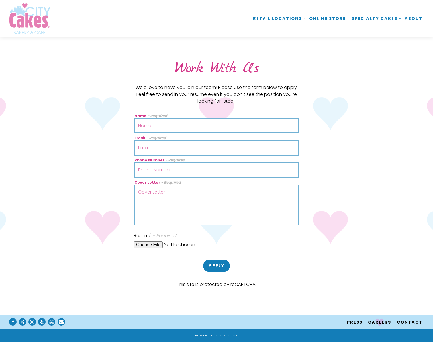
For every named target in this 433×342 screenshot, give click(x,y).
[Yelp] (42, 322)
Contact (409, 322)
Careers (379, 322)
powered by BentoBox (216, 335)
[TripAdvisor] (51, 322)
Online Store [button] (327, 18)
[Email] (61, 322)
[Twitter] (22, 322)
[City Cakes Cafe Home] (30, 18)
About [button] (413, 18)
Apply (216, 265)
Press (355, 322)
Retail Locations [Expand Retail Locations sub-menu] (278, 18)
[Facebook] (13, 322)
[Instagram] (32, 322)
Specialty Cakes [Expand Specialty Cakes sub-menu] (375, 18)
